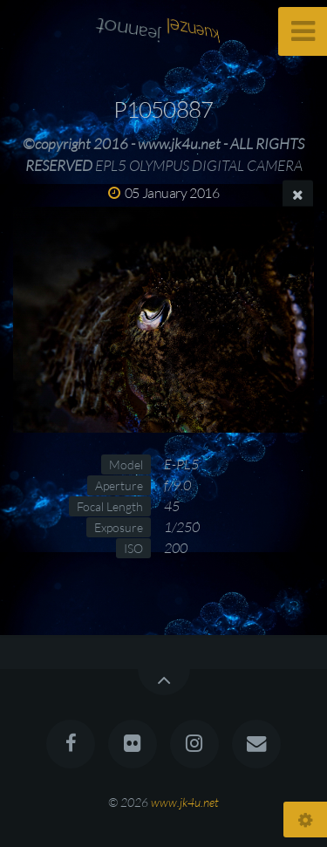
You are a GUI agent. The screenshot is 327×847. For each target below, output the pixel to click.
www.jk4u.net (185, 802)
